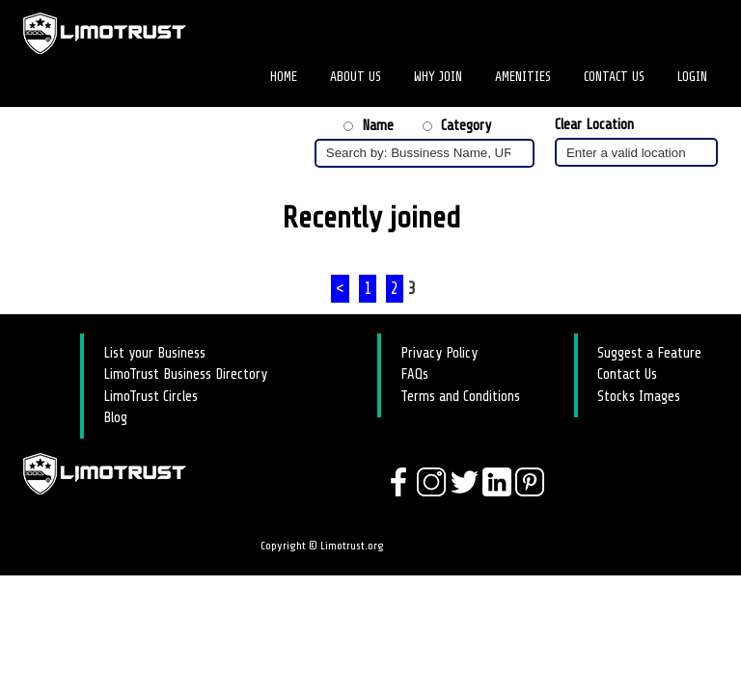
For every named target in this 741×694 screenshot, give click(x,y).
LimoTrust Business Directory (185, 374)
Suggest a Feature (649, 353)
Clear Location (594, 125)
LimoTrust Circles (150, 396)
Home (283, 76)
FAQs (414, 374)
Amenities (523, 76)
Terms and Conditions (460, 396)
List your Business (154, 353)
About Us (355, 76)
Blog (115, 418)
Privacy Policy (439, 353)
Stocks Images (638, 396)
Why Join (438, 76)
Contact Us (614, 76)
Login (692, 76)
